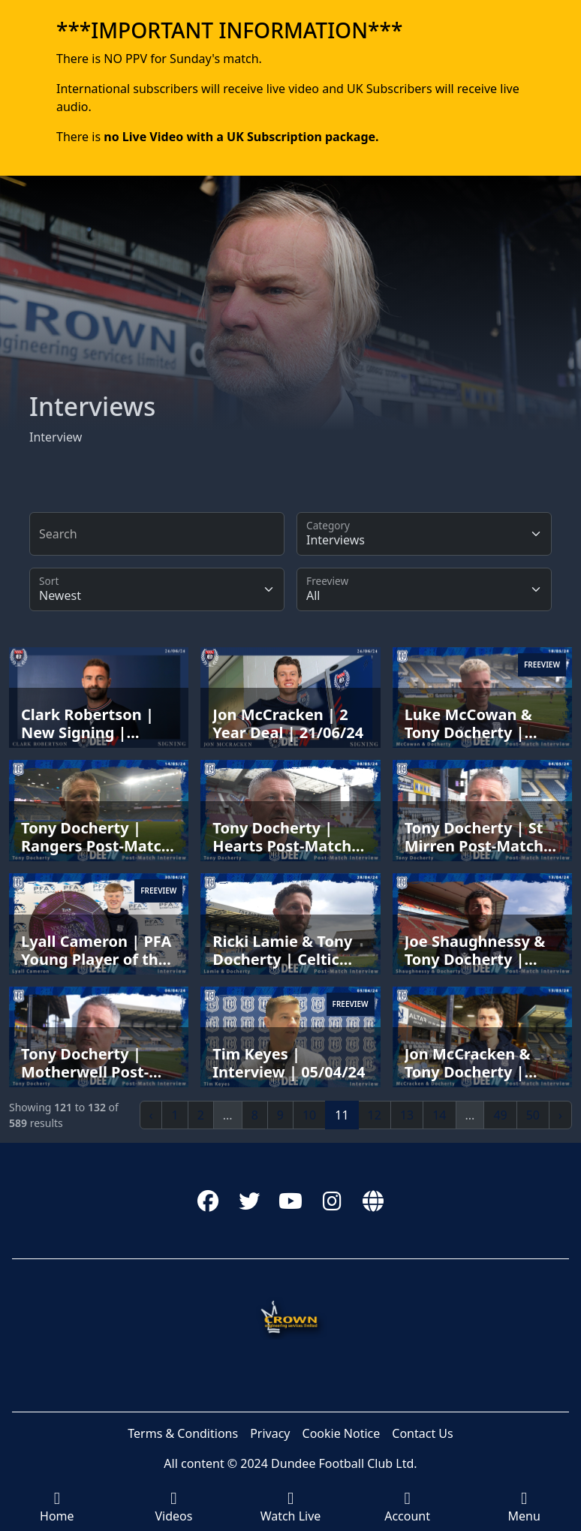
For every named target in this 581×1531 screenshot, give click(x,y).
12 (374, 1115)
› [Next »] (560, 1115)
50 (533, 1115)
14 (439, 1115)
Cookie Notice (342, 1433)
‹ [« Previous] (151, 1115)
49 (500, 1115)
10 (309, 1115)
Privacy (270, 1433)
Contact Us (422, 1433)
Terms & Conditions (183, 1433)
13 (407, 1115)
